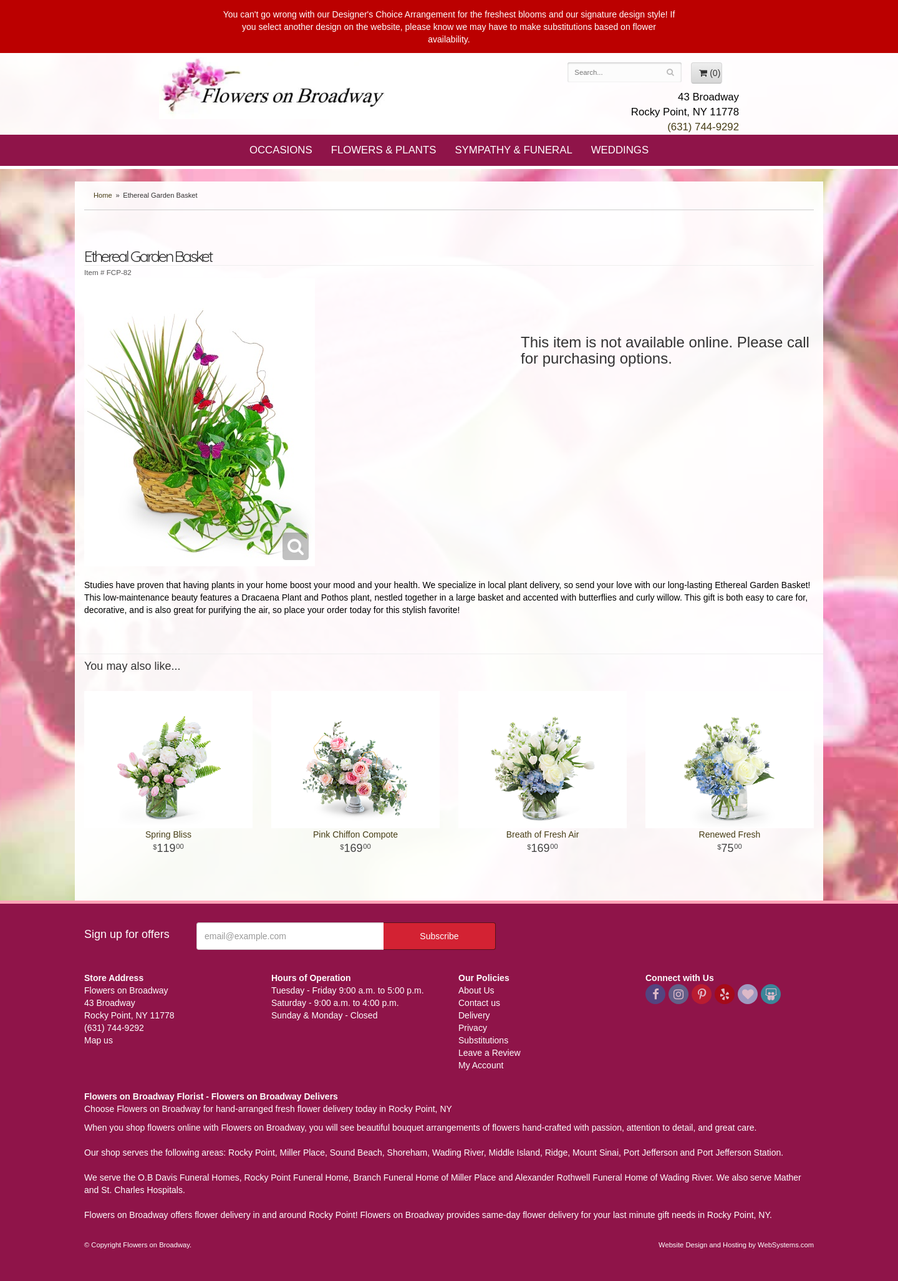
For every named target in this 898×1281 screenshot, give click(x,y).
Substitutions (483, 1040)
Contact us (479, 1003)
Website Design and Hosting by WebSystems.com (736, 1245)
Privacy (472, 1028)
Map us (98, 1040)
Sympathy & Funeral (513, 150)
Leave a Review (489, 1053)
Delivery (474, 1015)
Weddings (620, 150)
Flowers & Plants (384, 150)
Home (103, 195)
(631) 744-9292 (703, 127)
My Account (480, 1065)
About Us (476, 990)
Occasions (280, 150)
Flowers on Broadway (274, 88)
